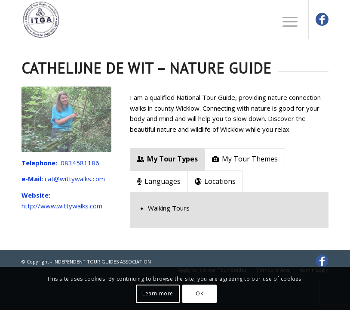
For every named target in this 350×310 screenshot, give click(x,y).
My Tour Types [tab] (167, 159)
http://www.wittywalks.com (61, 206)
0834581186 (80, 162)
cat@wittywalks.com (75, 178)
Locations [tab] (215, 181)
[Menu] (286, 19)
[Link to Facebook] (322, 19)
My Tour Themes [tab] (245, 159)
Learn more (157, 293)
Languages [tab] (159, 181)
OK (199, 293)
